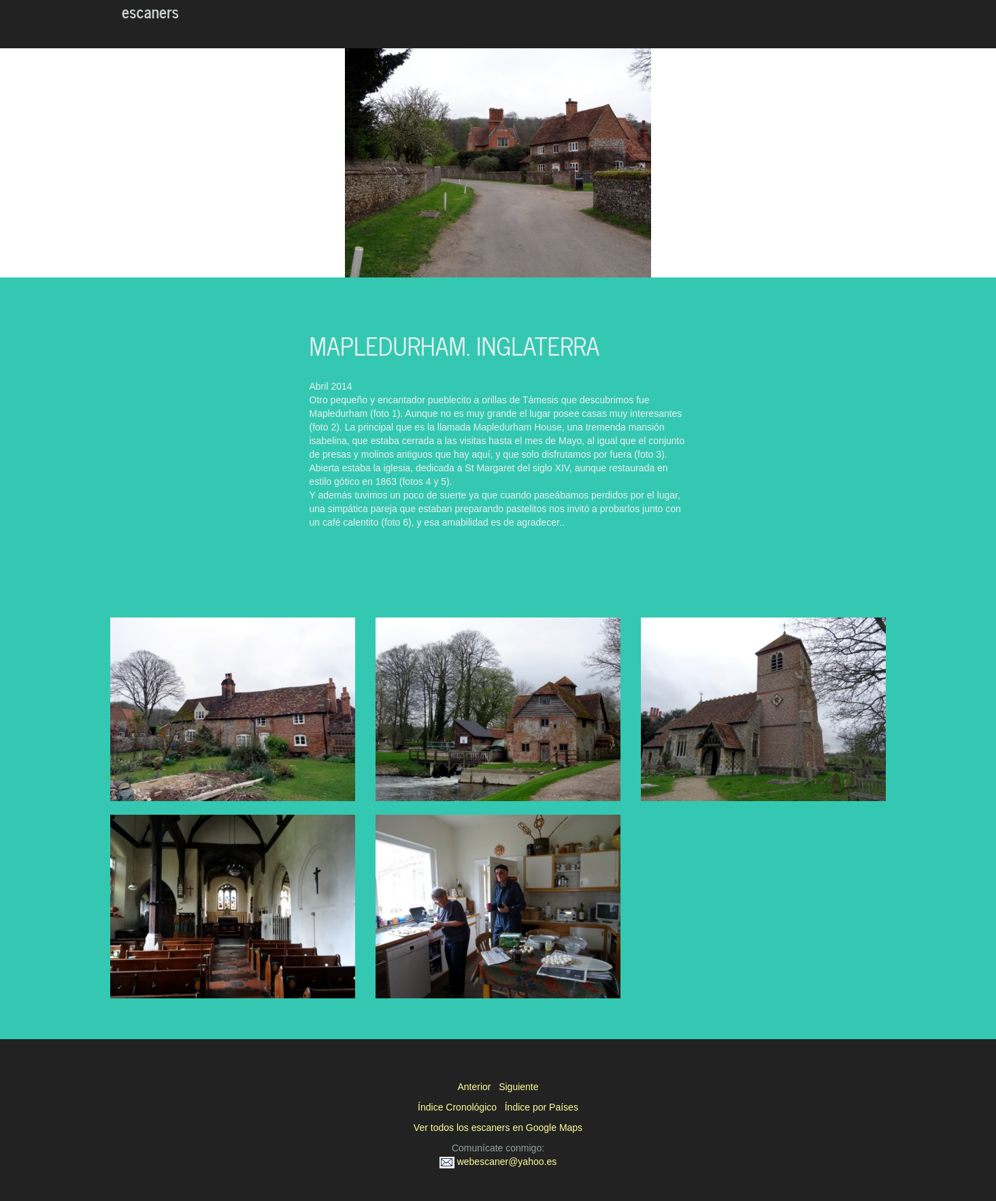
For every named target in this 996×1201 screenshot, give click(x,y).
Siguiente (518, 1086)
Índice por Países (541, 1107)
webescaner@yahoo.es (498, 1161)
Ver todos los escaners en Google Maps (498, 1127)
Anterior (474, 1086)
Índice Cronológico (457, 1107)
